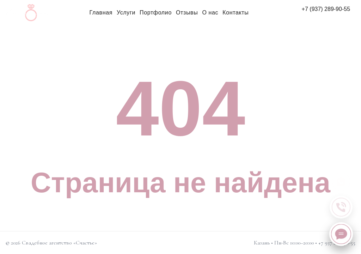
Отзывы (187, 13)
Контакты (235, 13)
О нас (210, 13)
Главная (101, 13)
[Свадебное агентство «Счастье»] (29, 12)
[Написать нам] (341, 234)
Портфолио (156, 13)
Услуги (126, 13)
